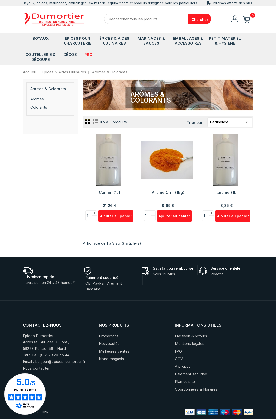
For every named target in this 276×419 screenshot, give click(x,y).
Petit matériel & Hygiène (225, 41)
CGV (179, 358)
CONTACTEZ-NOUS (42, 325)
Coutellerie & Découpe (41, 57)
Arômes (37, 99)
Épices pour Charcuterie (77, 41)
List (95, 121)
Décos (70, 54)
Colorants (38, 107)
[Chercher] (157, 19)
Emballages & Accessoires (188, 41)
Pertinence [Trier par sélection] (230, 121)
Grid (87, 121)
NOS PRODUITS (114, 325)
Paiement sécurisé (191, 374)
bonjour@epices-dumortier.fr (60, 361)
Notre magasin (111, 358)
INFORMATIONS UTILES (198, 325)
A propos (183, 366)
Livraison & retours (191, 336)
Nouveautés (109, 343)
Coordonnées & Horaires (196, 389)
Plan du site (185, 381)
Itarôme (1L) (226, 192)
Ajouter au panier (115, 216)
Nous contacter (36, 368)
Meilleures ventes (114, 351)
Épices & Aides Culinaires (114, 41)
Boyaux (41, 38)
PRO (88, 54)
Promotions (109, 336)
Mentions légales (189, 343)
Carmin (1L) (109, 192)
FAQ (178, 351)
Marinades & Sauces (151, 41)
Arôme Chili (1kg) (168, 192)
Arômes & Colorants (48, 89)
